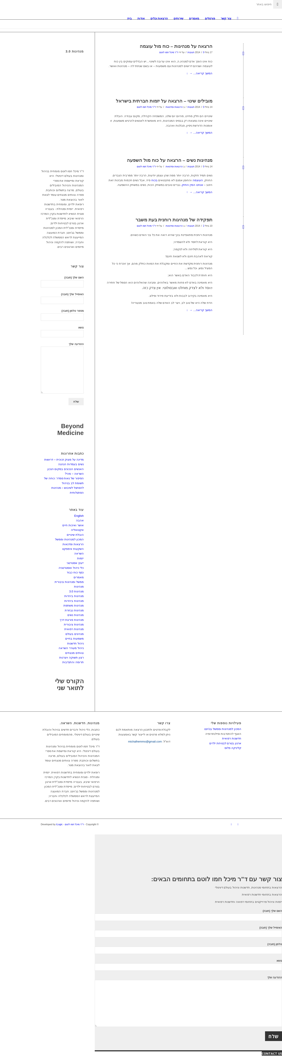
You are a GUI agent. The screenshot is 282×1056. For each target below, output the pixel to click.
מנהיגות (79, 586)
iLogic (59, 824)
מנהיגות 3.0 (76, 591)
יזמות (80, 558)
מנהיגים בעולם (74, 634)
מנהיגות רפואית (74, 629)
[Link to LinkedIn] (231, 824)
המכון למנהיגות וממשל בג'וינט (222, 729)
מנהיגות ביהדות (74, 596)
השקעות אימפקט (73, 548)
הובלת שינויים (75, 534)
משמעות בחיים (74, 638)
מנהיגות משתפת (73, 605)
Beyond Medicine (70, 429)
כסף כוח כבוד (75, 572)
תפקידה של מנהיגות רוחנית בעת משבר (173, 219)
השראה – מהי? (74, 473)
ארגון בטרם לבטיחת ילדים (225, 743)
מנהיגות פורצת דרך (71, 619)
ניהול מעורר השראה (71, 648)
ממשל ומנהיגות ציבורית (69, 582)
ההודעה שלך (62, 368)
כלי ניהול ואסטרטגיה (71, 567)
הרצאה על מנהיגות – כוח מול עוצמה (176, 46)
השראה (79, 553)
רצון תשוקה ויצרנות (71, 657)
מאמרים (79, 577)
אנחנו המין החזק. (192, 185)
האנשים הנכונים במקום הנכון (65, 469)
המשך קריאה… (198, 73)
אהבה (80, 520)
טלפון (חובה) (188, 948)
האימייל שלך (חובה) (62, 298)
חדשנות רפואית (231, 738)
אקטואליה (77, 530)
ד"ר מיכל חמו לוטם (168, 52)
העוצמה (198, 180)
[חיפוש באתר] (237, 18)
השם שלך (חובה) (62, 281)
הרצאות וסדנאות (174, 107)
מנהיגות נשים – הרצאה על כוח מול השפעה (169, 160)
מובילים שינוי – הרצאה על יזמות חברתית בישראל (164, 100)
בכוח (154, 180)
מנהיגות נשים (75, 615)
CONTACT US (272, 1053)
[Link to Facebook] (238, 824)
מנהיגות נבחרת (74, 610)
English (79, 515)
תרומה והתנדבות (73, 662)
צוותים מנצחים (74, 653)
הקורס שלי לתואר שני (69, 684)
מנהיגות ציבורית (74, 624)
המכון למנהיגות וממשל (69, 539)
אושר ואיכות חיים (72, 525)
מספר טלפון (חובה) (62, 315)
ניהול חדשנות (75, 643)
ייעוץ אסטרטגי (75, 563)
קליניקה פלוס (232, 748)
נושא (62, 331)
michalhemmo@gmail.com (145, 741)
